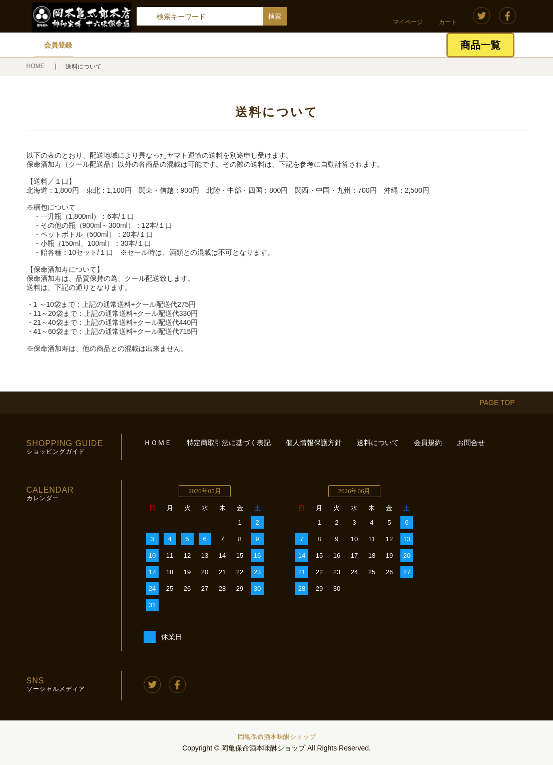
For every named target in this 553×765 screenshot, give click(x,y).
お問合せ (471, 443)
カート (448, 22)
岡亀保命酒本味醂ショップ (277, 736)
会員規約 (428, 443)
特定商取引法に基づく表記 (229, 443)
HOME (36, 66)
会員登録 (58, 45)
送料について (378, 443)
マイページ (408, 22)
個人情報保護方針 (314, 443)
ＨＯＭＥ (158, 443)
